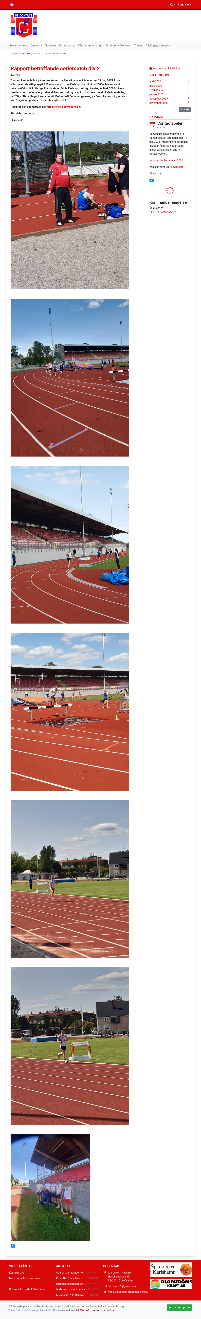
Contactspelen (170, 123)
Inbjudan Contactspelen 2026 (166, 160)
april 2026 (155, 81)
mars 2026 (155, 85)
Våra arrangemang (89, 45)
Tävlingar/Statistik (157, 45)
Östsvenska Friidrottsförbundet (27, 1289)
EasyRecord (176, 166)
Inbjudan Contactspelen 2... (71, 1283)
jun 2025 (26, 54)
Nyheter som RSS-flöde (164, 68)
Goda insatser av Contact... (71, 1289)
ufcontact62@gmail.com (122, 1286)
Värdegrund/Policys (117, 45)
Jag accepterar (179, 1307)
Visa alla (185, 109)
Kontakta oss (67, 45)
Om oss (35, 45)
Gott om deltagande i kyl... (71, 1272)
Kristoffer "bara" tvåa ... (69, 1278)
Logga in (183, 4)
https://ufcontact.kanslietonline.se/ (128, 1291)
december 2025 (158, 98)
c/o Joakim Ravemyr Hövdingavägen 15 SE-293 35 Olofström (120, 1276)
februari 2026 (157, 90)
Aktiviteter (51, 45)
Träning (138, 45)
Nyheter (23, 45)
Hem (13, 45)
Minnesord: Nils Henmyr (70, 1295)
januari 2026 (156, 94)
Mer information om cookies (25, 1278)
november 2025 (158, 103)
